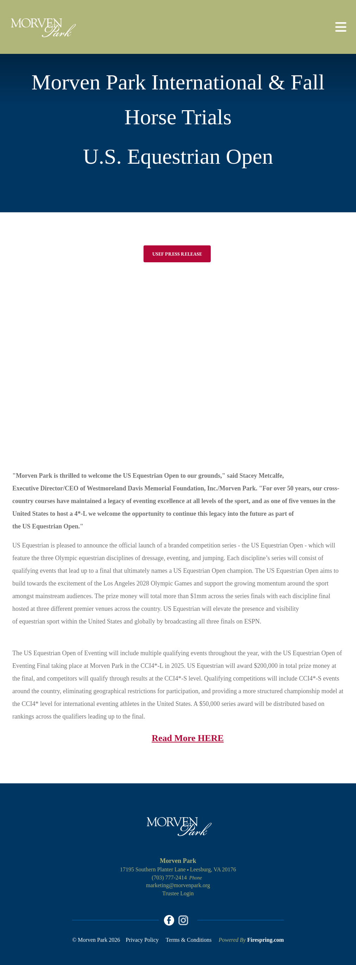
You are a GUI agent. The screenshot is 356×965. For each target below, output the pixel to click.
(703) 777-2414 (169, 878)
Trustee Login (178, 893)
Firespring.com (265, 940)
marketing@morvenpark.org (178, 885)
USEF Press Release (177, 254)
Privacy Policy (142, 940)
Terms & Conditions (188, 940)
